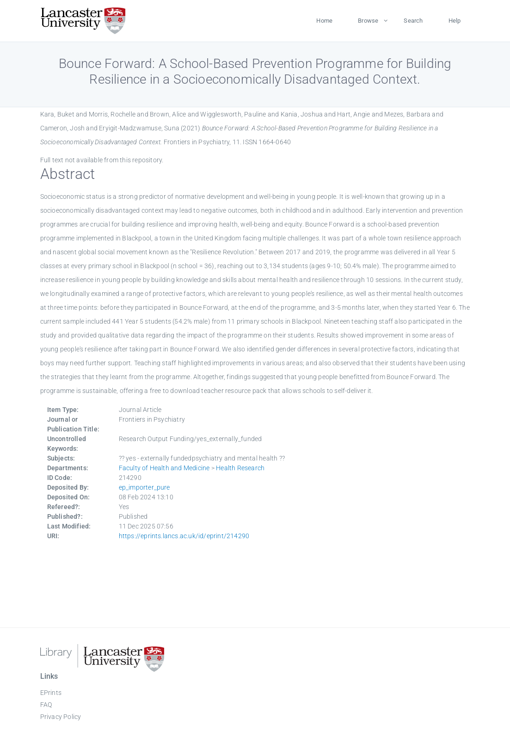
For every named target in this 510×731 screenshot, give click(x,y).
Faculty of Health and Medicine (164, 468)
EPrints (50, 692)
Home (324, 20)
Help (455, 20)
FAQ (46, 704)
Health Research (240, 468)
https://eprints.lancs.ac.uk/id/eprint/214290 (184, 536)
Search (413, 20)
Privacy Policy (60, 716)
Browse (368, 20)
